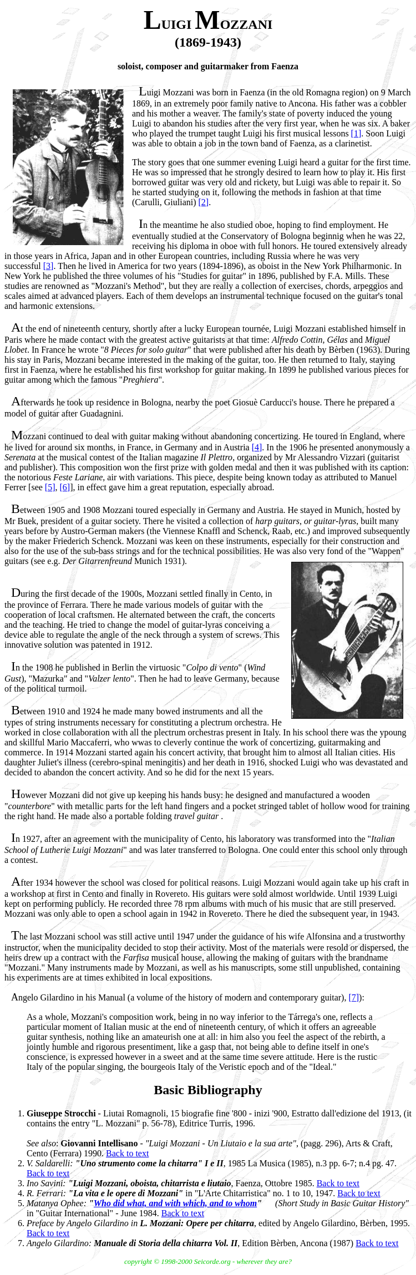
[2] (204, 202)
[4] (257, 447)
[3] (48, 266)
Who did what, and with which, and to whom (175, 1203)
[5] (50, 487)
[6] (65, 487)
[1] (356, 133)
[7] (353, 997)
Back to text (127, 1153)
